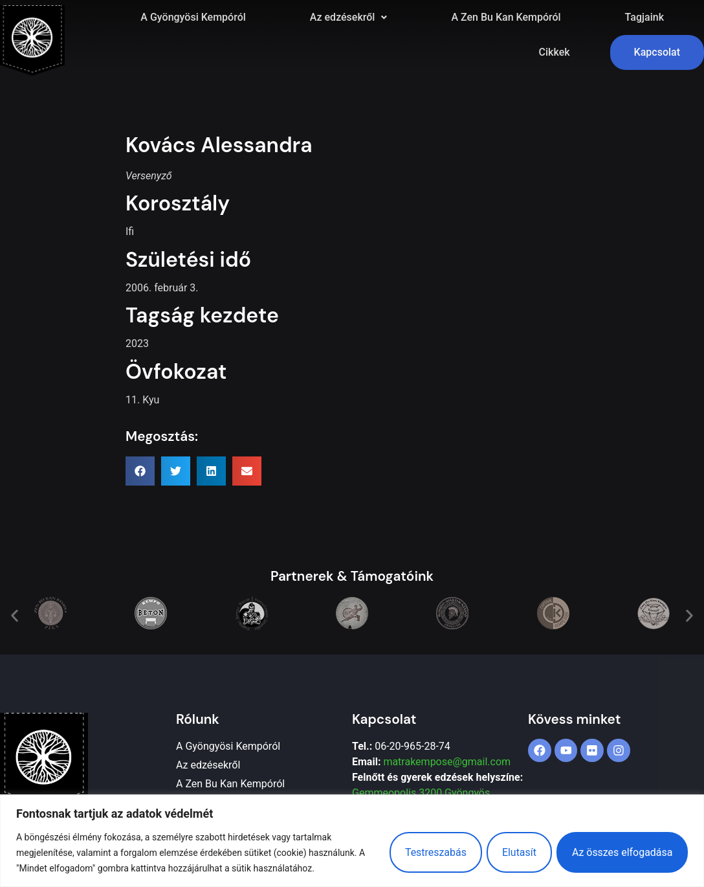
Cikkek (554, 52)
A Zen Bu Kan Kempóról (505, 17)
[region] (352, 840)
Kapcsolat (657, 52)
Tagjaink (644, 17)
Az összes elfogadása (621, 852)
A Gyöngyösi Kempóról (192, 17)
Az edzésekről (349, 17)
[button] (349, 17)
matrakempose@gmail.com (447, 762)
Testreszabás (433, 852)
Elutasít (518, 852)
